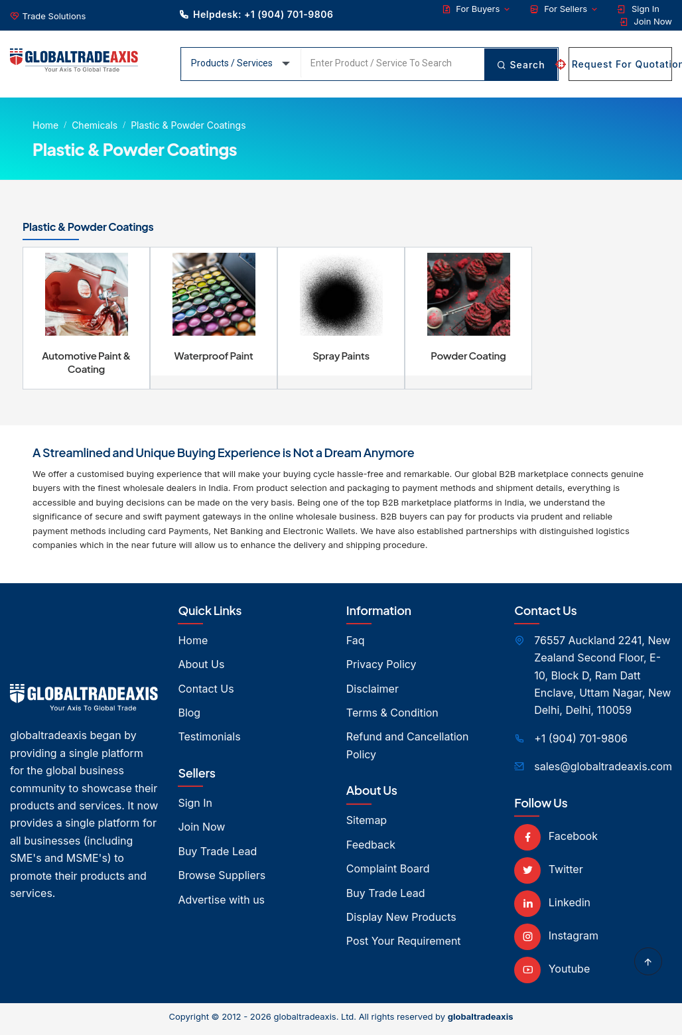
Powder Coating (469, 360)
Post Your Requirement (403, 945)
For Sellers (563, 9)
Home (45, 125)
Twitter (548, 873)
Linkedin (552, 907)
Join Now (646, 22)
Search (520, 64)
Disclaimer (372, 693)
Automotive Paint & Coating (86, 366)
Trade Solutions (54, 16)
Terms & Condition (392, 717)
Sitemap (366, 824)
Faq (355, 645)
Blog (189, 717)
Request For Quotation (620, 64)
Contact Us (206, 693)
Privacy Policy (381, 668)
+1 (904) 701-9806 (581, 743)
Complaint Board (388, 873)
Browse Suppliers (221, 879)
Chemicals (94, 125)
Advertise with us (221, 904)
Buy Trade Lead (217, 855)
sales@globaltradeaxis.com (603, 771)
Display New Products (401, 921)
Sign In (638, 9)
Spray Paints (340, 360)
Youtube (552, 973)
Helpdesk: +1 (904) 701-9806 (256, 14)
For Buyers (477, 9)
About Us (201, 668)
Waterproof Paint (214, 360)
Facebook (556, 840)
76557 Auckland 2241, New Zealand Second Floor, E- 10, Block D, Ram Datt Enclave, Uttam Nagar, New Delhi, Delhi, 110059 (602, 680)
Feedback (370, 849)
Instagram (556, 940)
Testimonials (209, 741)
